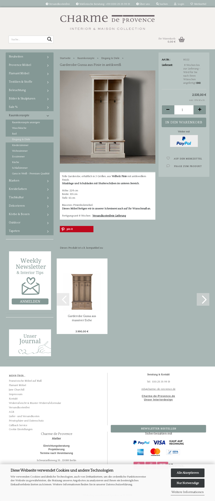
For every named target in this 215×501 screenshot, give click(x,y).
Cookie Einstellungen (21, 429)
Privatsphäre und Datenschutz (26, 420)
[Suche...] (50, 39)
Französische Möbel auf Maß (25, 381)
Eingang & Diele (21, 139)
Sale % (13, 107)
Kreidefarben (18, 189)
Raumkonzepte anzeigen (26, 122)
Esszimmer (18, 156)
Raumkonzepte (19, 115)
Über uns (143, 4)
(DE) (198, 83)
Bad (14, 133)
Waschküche (19, 128)
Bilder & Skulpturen (22, 98)
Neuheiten (16, 56)
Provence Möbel (20, 65)
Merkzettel (198, 4)
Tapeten (14, 231)
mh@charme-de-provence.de (159, 389)
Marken (14, 180)
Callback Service (18, 425)
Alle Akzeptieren (188, 473)
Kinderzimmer (20, 145)
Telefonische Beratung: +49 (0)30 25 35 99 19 (103, 4)
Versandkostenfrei (58, 4)
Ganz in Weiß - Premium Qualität (31, 173)
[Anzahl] (184, 110)
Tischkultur (16, 197)
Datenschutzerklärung (119, 484)
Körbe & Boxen (19, 214)
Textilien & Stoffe (20, 82)
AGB (11, 412)
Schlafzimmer (20, 168)
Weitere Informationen (188, 492)
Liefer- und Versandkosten (24, 416)
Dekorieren (17, 205)
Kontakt (13, 398)
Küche (15, 162)
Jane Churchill (16, 389)
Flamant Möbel (19, 73)
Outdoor (14, 222)
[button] (168, 110)
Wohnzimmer (20, 151)
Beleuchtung (17, 90)
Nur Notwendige (188, 483)
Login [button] (179, 4)
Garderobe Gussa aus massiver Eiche (82, 318)
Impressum (15, 394)
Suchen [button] (162, 4)
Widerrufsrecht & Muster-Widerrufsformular (35, 403)
